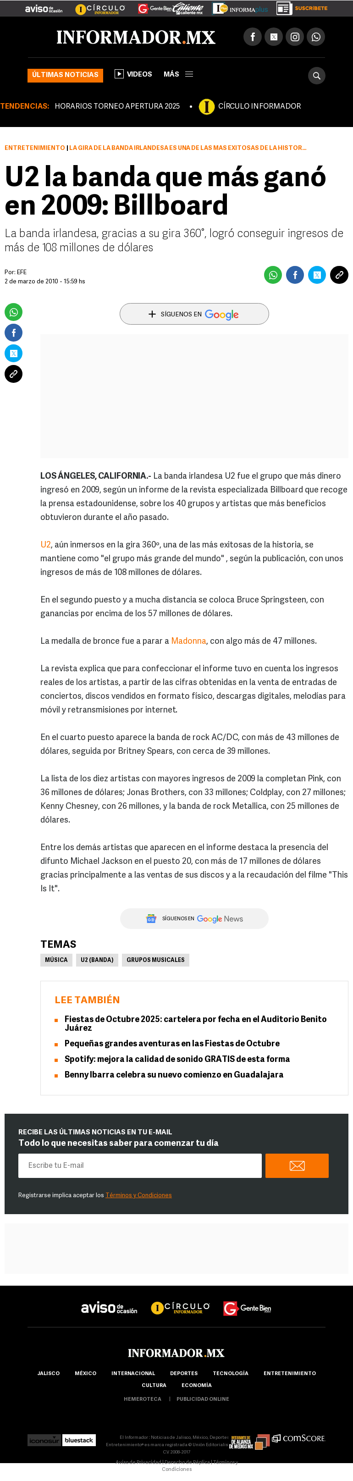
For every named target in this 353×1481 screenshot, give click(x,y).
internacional (133, 1373)
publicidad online (202, 1399)
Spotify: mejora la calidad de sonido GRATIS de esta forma (177, 1059)
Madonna (188, 641)
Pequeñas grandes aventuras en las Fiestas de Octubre (172, 1044)
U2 (45, 545)
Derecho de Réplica (187, 1462)
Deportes (184, 1373)
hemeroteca (142, 1399)
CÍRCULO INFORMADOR (259, 107)
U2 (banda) (97, 960)
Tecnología (230, 1373)
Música (56, 960)
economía (197, 1385)
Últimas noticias (65, 75)
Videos (133, 73)
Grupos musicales (156, 960)
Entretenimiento (35, 148)
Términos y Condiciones (138, 1196)
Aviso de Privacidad (138, 1462)
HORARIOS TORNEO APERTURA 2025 (117, 107)
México (85, 1373)
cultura (154, 1385)
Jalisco (48, 1373)
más (178, 75)
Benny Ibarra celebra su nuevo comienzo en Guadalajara (174, 1075)
